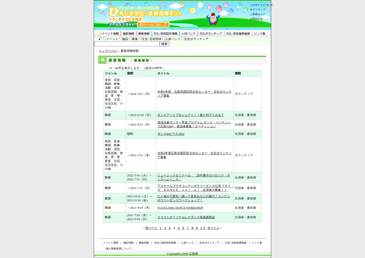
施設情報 (128, 242)
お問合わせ (256, 18)
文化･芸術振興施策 (236, 242)
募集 (135, 39)
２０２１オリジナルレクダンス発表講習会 (186, 217)
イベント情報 (110, 242)
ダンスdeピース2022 (170, 134)
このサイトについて (261, 4)
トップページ (108, 51)
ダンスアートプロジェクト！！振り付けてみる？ (190, 115)
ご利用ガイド (257, 14)
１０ (203, 228)
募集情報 (144, 242)
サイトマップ (257, 9)
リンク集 (257, 242)
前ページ (151, 228)
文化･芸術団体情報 (165, 242)
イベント (112, 39)
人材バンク (172, 39)
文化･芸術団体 (152, 39)
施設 (125, 39)
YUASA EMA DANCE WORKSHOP (180, 207)
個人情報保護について (119, 248)
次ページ (213, 228)
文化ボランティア (196, 39)
